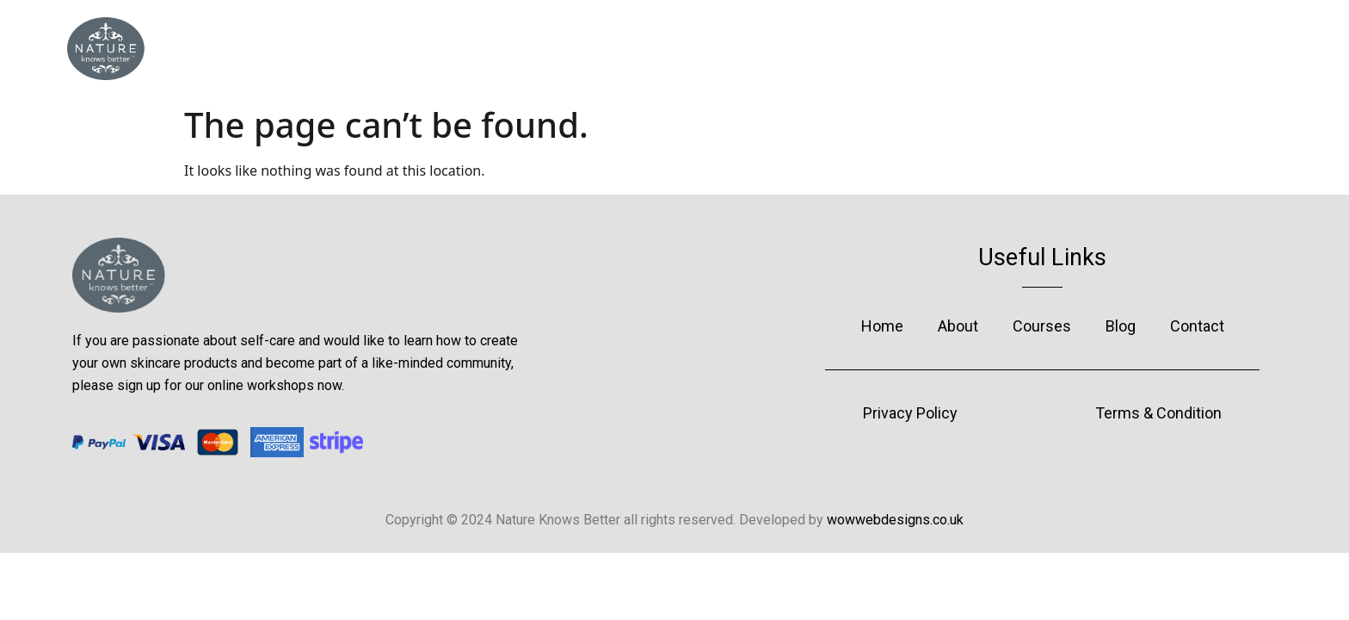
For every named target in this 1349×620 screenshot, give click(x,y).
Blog (846, 49)
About (617, 49)
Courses (734, 49)
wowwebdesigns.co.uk (895, 520)
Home (509, 49)
